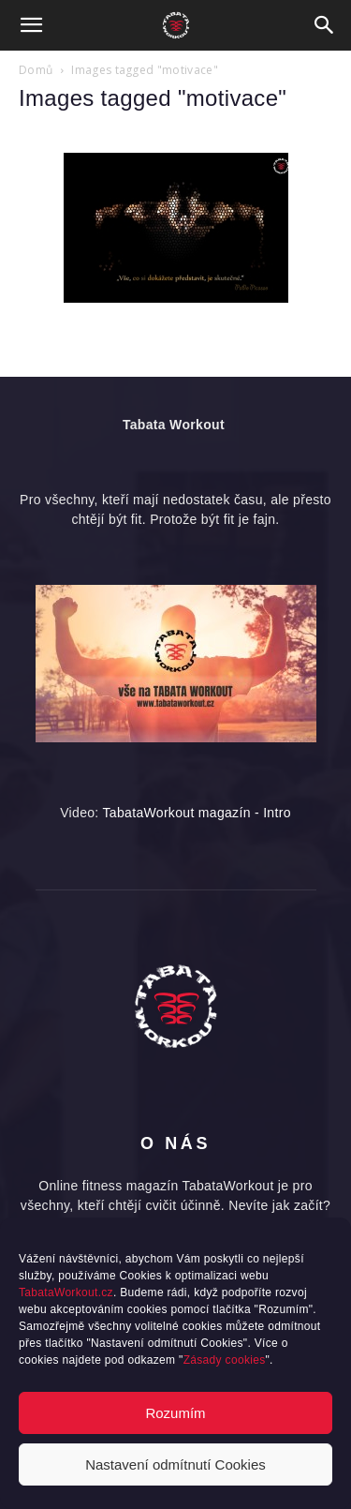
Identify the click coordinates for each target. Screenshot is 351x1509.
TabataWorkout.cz (66, 1292)
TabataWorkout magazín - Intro (197, 812)
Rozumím (175, 1413)
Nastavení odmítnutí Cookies (175, 1464)
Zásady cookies (224, 1360)
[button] (32, 25)
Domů (35, 70)
